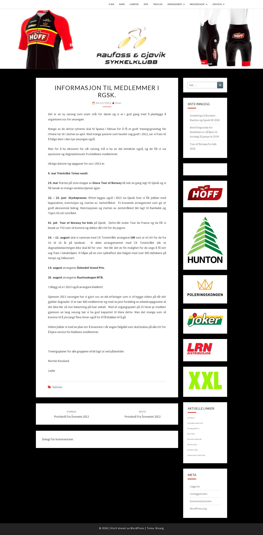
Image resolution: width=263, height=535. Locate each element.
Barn (122, 4)
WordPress (137, 528)
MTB (146, 4)
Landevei (134, 4)
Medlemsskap (197, 4)
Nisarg (159, 528)
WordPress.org (198, 508)
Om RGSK (217, 4)
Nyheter (57, 387)
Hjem (111, 4)
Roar (118, 102)
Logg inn (195, 486)
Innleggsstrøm (198, 493)
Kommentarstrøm (200, 501)
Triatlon (157, 4)
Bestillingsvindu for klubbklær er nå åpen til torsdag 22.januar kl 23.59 (204, 132)
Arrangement (174, 4)
